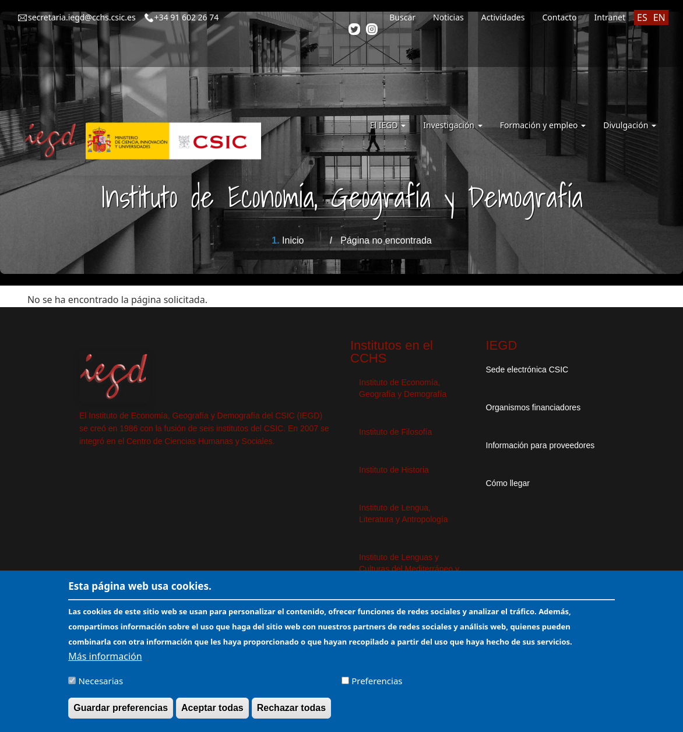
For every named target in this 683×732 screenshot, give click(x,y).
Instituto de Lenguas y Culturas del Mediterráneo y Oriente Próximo (409, 568)
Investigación (452, 125)
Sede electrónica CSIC (527, 369)
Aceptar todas (212, 713)
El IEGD (388, 125)
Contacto (559, 17)
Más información (105, 661)
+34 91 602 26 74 (186, 17)
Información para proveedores (540, 445)
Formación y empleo (543, 125)
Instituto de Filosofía (395, 432)
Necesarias (100, 686)
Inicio (293, 240)
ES (642, 17)
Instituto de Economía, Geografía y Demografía (402, 388)
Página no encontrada (386, 240)
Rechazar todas (291, 713)
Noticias (448, 17)
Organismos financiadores (533, 407)
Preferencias (376, 686)
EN (659, 17)
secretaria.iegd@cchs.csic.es (82, 17)
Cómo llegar (508, 483)
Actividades (503, 17)
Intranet (609, 17)
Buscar (402, 17)
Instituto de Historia (394, 469)
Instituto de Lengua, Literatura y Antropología (403, 513)
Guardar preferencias (120, 713)
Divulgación (629, 125)
